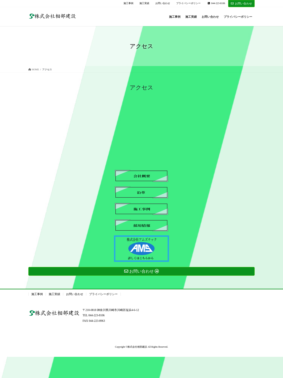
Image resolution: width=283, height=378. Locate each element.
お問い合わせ (162, 3)
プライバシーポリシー (188, 3)
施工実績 (144, 3)
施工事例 (128, 3)
